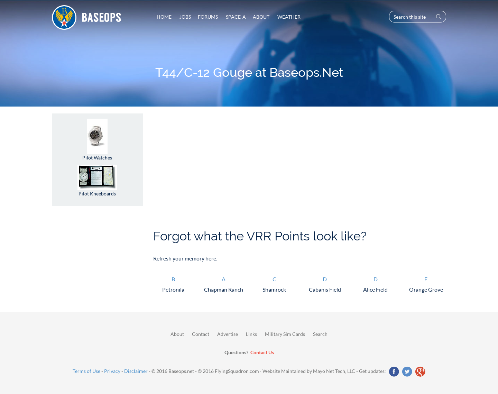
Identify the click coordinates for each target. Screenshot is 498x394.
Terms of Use (86, 371)
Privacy (112, 371)
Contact (200, 334)
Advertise (227, 334)
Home (164, 17)
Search (320, 334)
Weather (288, 17)
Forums (208, 17)
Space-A (235, 17)
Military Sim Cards (285, 334)
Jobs (184, 17)
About (261, 17)
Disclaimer (136, 371)
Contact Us (262, 352)
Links (251, 334)
